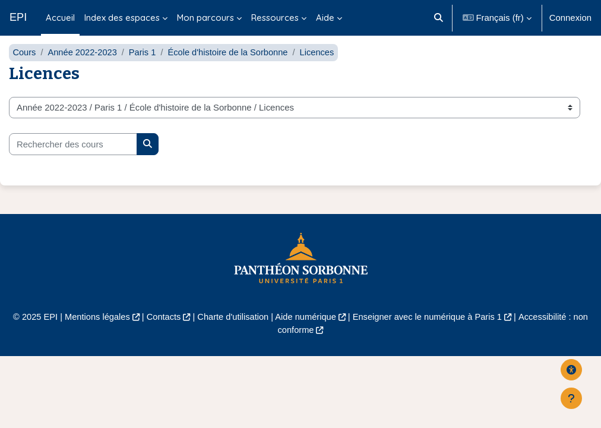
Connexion (570, 18)
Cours (24, 70)
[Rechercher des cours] (73, 161)
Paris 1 (144, 70)
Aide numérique (306, 334)
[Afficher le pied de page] (571, 398)
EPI (18, 17)
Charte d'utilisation (231, 334)
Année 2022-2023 (83, 70)
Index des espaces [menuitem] (122, 17)
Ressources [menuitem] (275, 17)
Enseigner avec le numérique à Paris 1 (429, 334)
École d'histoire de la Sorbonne (231, 70)
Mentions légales (94, 334)
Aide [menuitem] (325, 17)
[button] (439, 18)
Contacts (161, 334)
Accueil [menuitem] (60, 17)
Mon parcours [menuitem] (205, 17)
